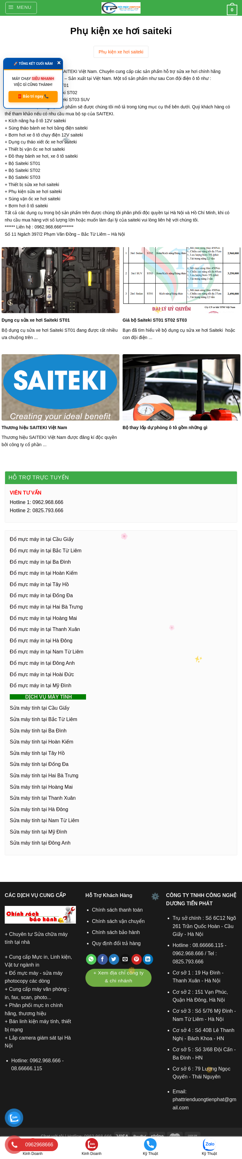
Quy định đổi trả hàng (116, 943)
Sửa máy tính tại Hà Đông (39, 809)
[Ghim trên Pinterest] (136, 959)
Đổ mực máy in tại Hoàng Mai (43, 618)
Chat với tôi (52, 1136)
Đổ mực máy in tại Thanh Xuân (45, 629)
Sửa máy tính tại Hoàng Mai (41, 787)
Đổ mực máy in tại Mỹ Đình (40, 685)
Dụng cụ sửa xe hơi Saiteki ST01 (36, 320)
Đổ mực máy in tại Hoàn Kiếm (44, 573)
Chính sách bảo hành (116, 932)
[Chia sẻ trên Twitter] (114, 959)
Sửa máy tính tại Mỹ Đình (38, 831)
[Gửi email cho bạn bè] (125, 959)
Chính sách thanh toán (117, 910)
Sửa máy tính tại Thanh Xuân (43, 798)
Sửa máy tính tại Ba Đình (38, 730)
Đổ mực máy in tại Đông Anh (42, 663)
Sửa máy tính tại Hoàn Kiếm (41, 741)
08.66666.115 (26, 1068)
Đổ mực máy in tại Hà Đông (41, 640)
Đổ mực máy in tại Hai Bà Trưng (46, 607)
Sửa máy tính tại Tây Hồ (37, 753)
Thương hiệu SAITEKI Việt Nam (34, 427)
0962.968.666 (45, 1060)
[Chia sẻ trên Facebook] (102, 959)
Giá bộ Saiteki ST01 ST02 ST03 (155, 320)
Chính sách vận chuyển (118, 921)
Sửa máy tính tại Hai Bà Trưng (44, 775)
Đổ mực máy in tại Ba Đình (40, 562)
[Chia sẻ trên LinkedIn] (148, 959)
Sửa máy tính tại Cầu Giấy (39, 708)
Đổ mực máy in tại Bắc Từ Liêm (46, 550)
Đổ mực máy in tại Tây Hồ (39, 584)
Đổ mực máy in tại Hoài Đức (42, 674)
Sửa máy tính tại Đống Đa (39, 764)
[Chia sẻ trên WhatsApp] (91, 959)
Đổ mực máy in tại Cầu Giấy (42, 539)
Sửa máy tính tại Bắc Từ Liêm (43, 719)
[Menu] (21, 8)
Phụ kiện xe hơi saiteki (121, 51)
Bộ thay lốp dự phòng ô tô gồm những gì (165, 427)
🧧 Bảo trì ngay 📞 (33, 96)
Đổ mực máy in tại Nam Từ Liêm (47, 651)
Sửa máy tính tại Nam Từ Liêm (44, 820)
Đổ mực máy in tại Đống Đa (41, 595)
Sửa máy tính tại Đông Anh (40, 843)
